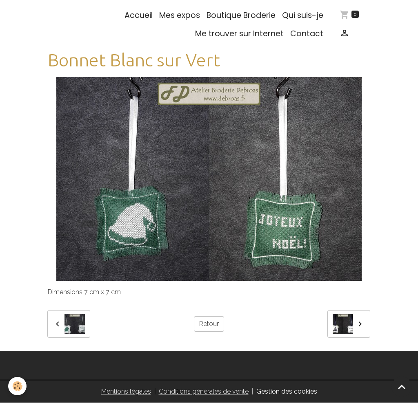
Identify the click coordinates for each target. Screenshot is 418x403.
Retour (209, 324)
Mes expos (179, 15)
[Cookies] (17, 386)
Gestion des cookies (286, 391)
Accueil (139, 15)
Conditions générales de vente (204, 391)
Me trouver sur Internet (239, 33)
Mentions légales (126, 391)
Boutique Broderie (241, 15)
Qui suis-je (302, 15)
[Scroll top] (401, 387)
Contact (306, 33)
